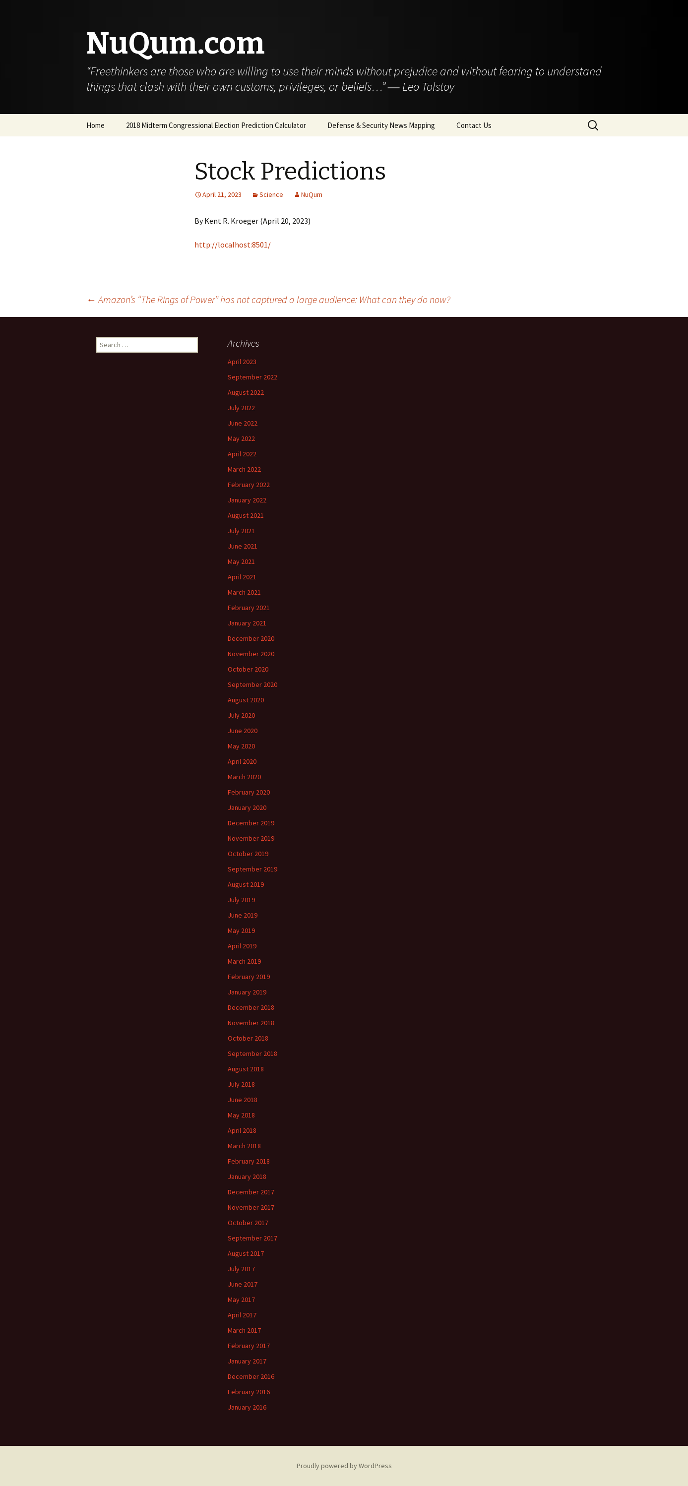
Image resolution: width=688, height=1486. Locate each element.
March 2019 (244, 961)
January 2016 (247, 1407)
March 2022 (244, 469)
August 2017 (246, 1253)
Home (95, 125)
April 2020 (242, 761)
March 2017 (244, 1330)
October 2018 (248, 1038)
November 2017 (251, 1207)
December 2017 (251, 1191)
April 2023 (242, 361)
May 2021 (241, 561)
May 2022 (241, 438)
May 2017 (241, 1299)
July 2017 (241, 1268)
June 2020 (242, 730)
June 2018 (242, 1099)
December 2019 (251, 822)
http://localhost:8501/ (232, 244)
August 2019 (246, 884)
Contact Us (474, 125)
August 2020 (246, 699)
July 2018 (241, 1084)
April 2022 (242, 453)
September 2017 (252, 1238)
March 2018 (244, 1145)
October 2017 (248, 1222)
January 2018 (247, 1176)
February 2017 (249, 1345)
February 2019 (249, 976)
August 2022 (246, 392)
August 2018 (246, 1068)
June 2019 (242, 915)
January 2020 (247, 807)
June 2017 (242, 1284)
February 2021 (249, 607)
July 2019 (241, 899)
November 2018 (251, 1022)
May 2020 (241, 746)
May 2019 (241, 930)
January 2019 (247, 992)
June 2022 (242, 423)
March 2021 (244, 592)
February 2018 (249, 1161)
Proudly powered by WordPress (344, 1465)
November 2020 (251, 653)
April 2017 (242, 1314)
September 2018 (252, 1053)
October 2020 (248, 669)
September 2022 (252, 376)
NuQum (311, 194)
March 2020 (244, 776)
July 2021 (241, 530)
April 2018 (242, 1130)
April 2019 (242, 945)
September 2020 (252, 684)
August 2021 (246, 515)
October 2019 (248, 853)
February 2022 (249, 484)
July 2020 (241, 715)
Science (271, 194)
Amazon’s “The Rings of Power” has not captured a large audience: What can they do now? (268, 299)
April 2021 (242, 576)
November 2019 (251, 838)
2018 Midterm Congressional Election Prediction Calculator (216, 125)
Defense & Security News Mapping (381, 125)
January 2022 (247, 499)
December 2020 (251, 638)
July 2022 (241, 407)
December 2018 (251, 1007)
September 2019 (252, 869)
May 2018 (241, 1115)
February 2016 (249, 1391)
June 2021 (242, 546)
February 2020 (249, 792)
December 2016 (251, 1376)
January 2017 (247, 1361)
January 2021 (247, 623)
